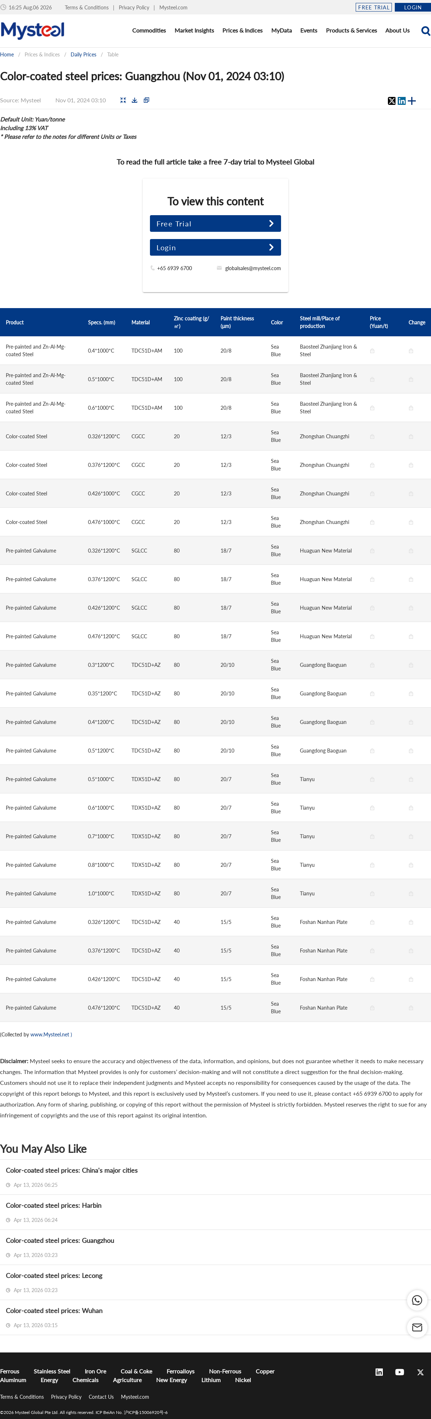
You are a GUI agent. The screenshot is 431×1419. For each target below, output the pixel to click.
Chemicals (85, 1379)
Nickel (243, 1379)
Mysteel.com (173, 7)
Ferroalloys (180, 1371)
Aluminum (13, 1379)
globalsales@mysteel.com (253, 268)
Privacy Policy (135, 7)
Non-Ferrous (225, 1371)
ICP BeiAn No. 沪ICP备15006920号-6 (132, 1412)
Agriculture (127, 1379)
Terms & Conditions (87, 7)
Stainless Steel (52, 1371)
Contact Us (102, 1397)
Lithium (211, 1379)
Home (7, 54)
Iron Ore (95, 1371)
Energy (49, 1379)
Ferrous (9, 1371)
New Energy (171, 1379)
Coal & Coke (136, 1371)
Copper (265, 1371)
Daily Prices (83, 54)
